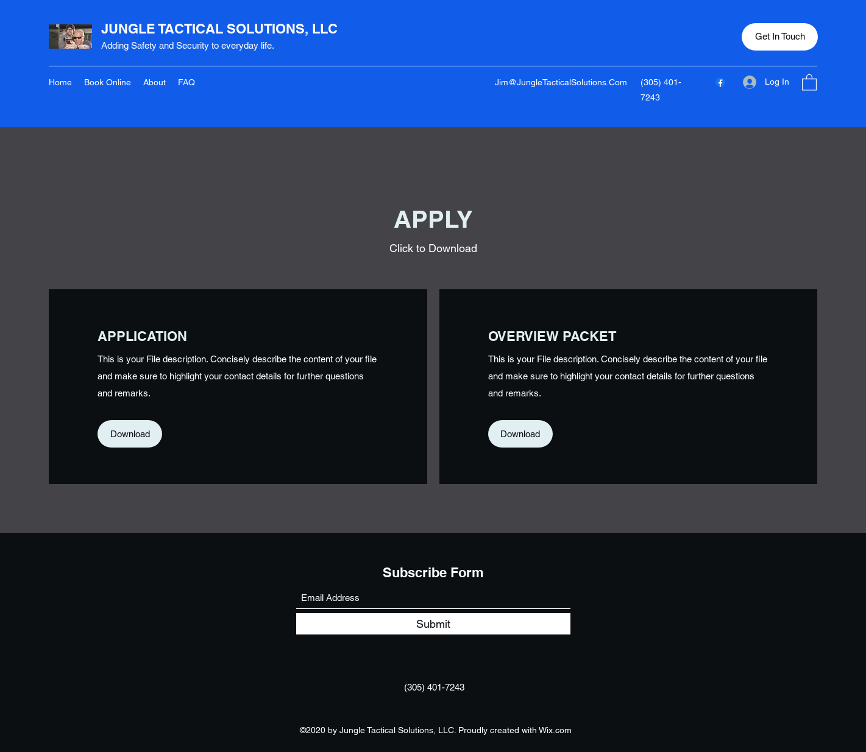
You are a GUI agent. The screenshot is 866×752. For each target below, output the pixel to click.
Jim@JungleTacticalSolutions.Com (561, 82)
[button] (780, 37)
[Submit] (433, 623)
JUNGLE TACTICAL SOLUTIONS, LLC (219, 29)
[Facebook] (720, 82)
